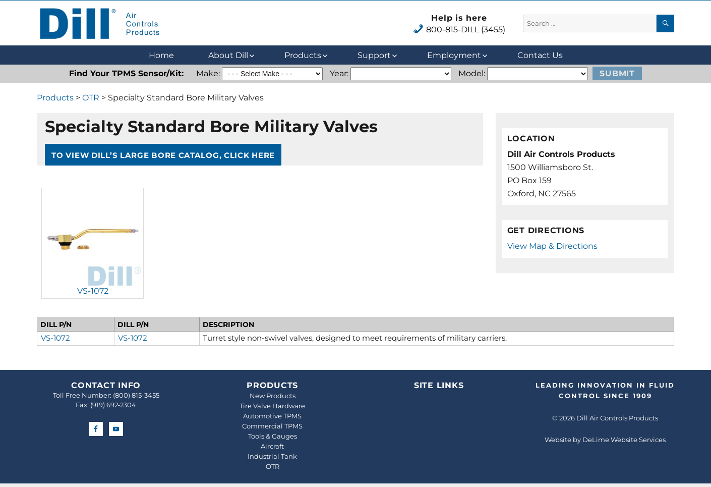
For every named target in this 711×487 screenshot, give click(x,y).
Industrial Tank (272, 456)
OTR (90, 97)
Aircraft (272, 446)
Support (374, 55)
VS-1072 (92, 291)
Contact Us (540, 55)
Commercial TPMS (272, 426)
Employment (454, 55)
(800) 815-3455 (136, 395)
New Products (272, 396)
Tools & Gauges (272, 436)
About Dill (228, 55)
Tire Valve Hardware (272, 406)
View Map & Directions (552, 246)
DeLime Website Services (624, 440)
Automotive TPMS (272, 416)
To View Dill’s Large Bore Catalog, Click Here (163, 154)
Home (161, 55)
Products (302, 55)
